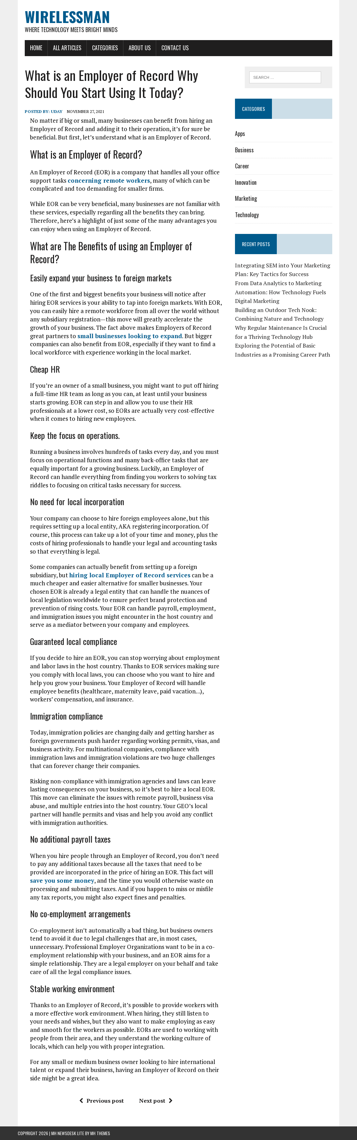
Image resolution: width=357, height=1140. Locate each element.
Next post (156, 1100)
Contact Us (175, 48)
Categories (105, 48)
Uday (56, 111)
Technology (247, 215)
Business (244, 150)
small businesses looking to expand (129, 336)
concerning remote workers (109, 180)
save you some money (62, 880)
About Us (140, 48)
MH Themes (100, 1133)
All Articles (67, 48)
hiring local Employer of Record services (129, 575)
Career (242, 166)
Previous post (101, 1100)
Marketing (246, 198)
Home (36, 48)
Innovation (246, 182)
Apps (240, 133)
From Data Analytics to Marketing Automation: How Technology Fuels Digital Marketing (280, 292)
